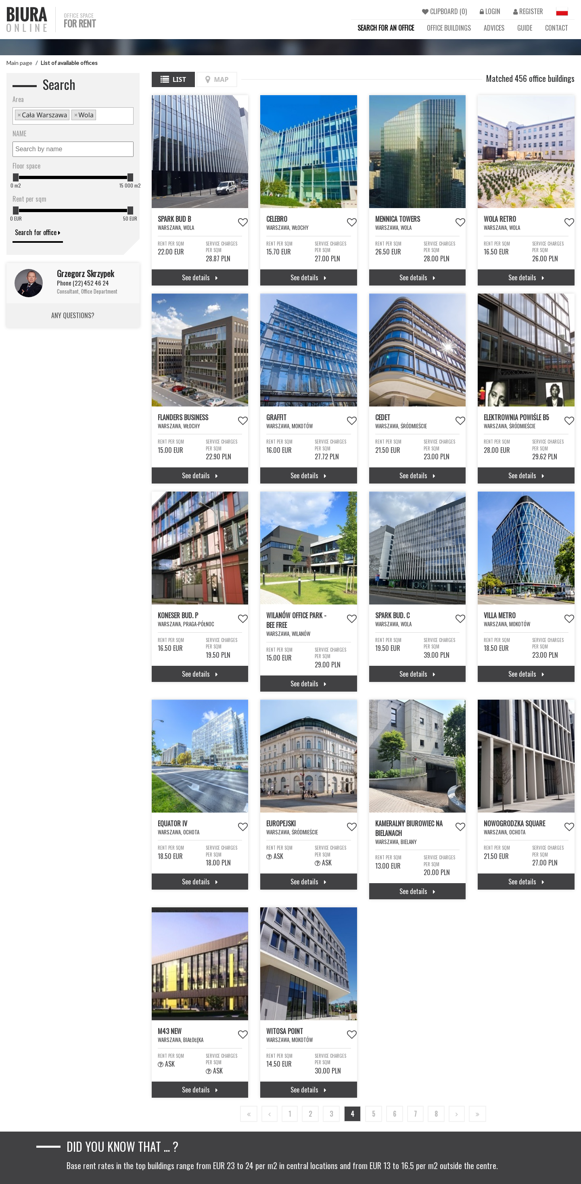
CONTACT (556, 28)
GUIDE (524, 28)
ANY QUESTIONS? (72, 315)
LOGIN (490, 11)
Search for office (38, 232)
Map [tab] (216, 79)
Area (18, 99)
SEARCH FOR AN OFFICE (385, 28)
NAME (19, 133)
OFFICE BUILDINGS (449, 28)
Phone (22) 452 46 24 (83, 282)
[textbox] (100, 116)
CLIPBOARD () (444, 11)
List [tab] (173, 79)
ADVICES (494, 28)
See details (200, 277)
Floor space (26, 166)
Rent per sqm (29, 199)
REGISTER (528, 11)
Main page (19, 62)
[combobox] (73, 116)
